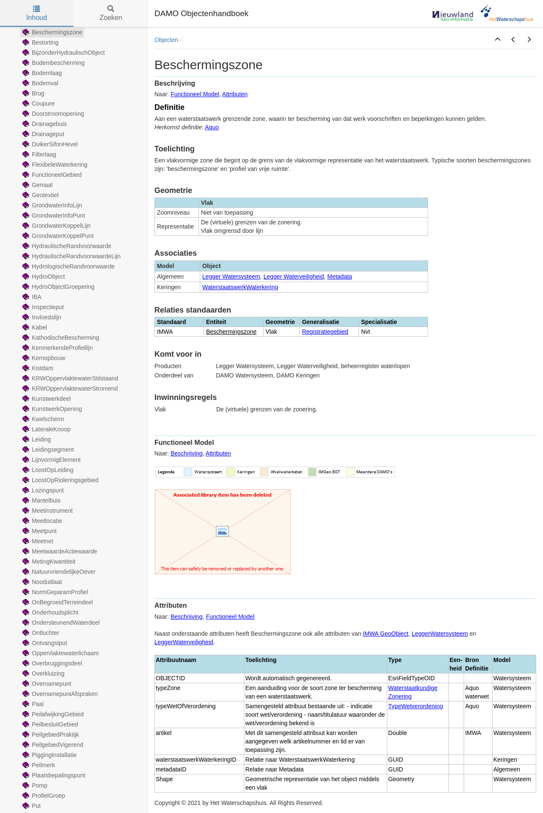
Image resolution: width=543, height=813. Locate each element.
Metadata (339, 276)
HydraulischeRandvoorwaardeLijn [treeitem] (70, 256)
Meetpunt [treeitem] (38, 531)
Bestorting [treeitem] (40, 42)
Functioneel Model (195, 94)
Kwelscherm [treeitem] (42, 419)
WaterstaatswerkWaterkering (240, 287)
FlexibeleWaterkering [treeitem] (54, 164)
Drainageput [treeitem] (42, 134)
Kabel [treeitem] (34, 327)
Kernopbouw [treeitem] (43, 358)
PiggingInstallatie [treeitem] (49, 755)
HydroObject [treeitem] (43, 276)
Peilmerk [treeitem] (38, 765)
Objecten (166, 39)
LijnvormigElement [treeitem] (51, 460)
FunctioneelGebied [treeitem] (51, 175)
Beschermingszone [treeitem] (51, 32)
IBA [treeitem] (31, 297)
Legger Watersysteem (231, 276)
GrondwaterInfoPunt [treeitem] (53, 215)
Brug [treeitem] (33, 93)
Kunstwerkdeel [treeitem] (46, 399)
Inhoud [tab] (36, 13)
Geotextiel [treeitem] (40, 195)
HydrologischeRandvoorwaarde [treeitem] (68, 266)
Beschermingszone (231, 331)
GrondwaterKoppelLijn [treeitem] (56, 226)
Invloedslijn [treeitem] (41, 317)
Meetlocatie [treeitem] (41, 521)
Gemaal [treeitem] (37, 185)
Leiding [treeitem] (36, 439)
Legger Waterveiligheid (293, 276)
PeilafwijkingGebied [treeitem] (52, 714)
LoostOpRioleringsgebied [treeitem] (59, 480)
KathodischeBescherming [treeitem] (60, 337)
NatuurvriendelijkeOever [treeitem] (58, 572)
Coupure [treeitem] (38, 103)
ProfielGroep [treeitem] (43, 796)
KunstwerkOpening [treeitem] (51, 409)
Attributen (235, 94)
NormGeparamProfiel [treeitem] (54, 592)
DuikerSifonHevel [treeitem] (49, 144)
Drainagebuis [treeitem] (44, 124)
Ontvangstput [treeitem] (44, 643)
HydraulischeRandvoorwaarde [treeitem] (66, 246)
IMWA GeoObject (386, 633)
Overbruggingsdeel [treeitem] (51, 663)
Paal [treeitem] (32, 704)
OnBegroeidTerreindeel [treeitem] (57, 602)
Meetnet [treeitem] (37, 541)
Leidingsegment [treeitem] (47, 449)
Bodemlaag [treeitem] (41, 73)
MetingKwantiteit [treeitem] (48, 561)
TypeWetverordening (415, 706)
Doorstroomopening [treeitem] (52, 114)
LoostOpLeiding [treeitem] (47, 470)
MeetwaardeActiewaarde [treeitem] (59, 551)
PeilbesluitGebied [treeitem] (49, 724)
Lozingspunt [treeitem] (42, 490)
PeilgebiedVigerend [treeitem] (52, 745)
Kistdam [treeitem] (37, 368)
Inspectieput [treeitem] (42, 307)
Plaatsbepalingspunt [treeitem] (53, 775)
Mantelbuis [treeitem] (41, 500)
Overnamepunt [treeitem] (46, 684)
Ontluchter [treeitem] (40, 633)
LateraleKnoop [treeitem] (45, 429)
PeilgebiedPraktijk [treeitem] (50, 734)
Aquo (212, 127)
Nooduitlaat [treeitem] (41, 582)
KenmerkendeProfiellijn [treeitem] (57, 348)
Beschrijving (186, 453)
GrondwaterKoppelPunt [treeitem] (57, 236)
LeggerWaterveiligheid (183, 642)
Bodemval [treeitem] (39, 83)
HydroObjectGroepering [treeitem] (58, 287)
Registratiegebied (325, 331)
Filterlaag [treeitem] (38, 154)
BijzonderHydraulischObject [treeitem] (63, 52)
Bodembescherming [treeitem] (53, 63)
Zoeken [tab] (111, 13)
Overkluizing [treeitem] (42, 673)
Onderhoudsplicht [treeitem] (49, 612)
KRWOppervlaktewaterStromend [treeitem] (69, 388)
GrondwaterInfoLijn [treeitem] (51, 205)
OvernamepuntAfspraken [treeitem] (59, 694)
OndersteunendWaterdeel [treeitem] (60, 622)
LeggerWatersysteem (440, 633)
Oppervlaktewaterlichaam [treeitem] (60, 653)
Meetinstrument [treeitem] (47, 511)
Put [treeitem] (31, 806)
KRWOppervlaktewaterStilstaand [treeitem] (69, 378)
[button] (498, 40)
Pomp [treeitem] (34, 785)
